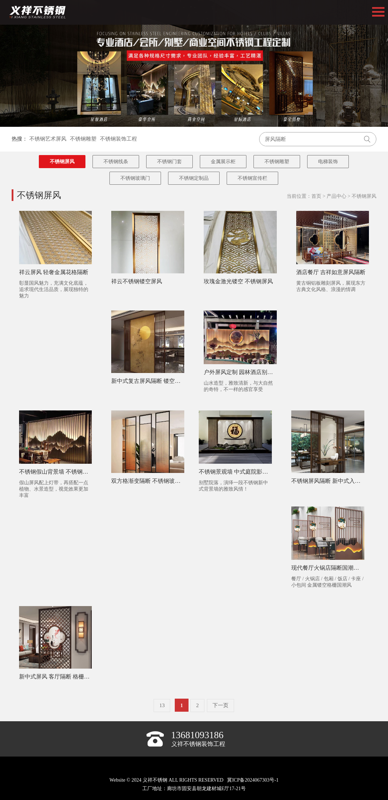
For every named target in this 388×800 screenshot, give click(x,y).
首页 (316, 196)
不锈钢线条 (115, 161)
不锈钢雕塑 (83, 139)
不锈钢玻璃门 (135, 178)
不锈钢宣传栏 (252, 178)
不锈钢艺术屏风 (47, 139)
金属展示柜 (223, 161)
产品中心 (336, 196)
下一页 (220, 705)
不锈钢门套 (169, 161)
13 (162, 705)
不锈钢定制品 (194, 178)
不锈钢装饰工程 (118, 139)
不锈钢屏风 (62, 161)
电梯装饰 (328, 161)
